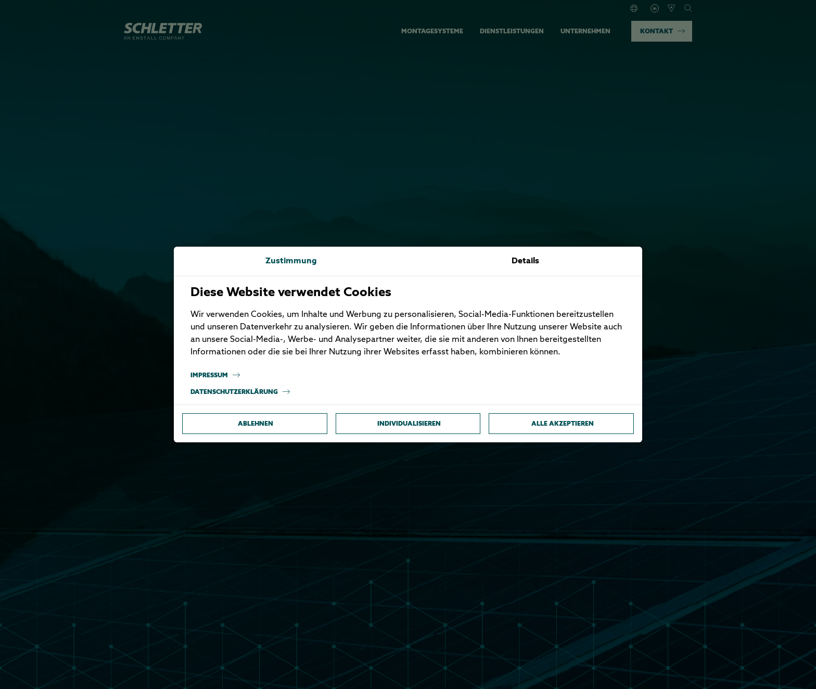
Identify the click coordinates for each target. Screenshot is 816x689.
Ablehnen (255, 423)
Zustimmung (291, 261)
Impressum (215, 375)
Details (525, 261)
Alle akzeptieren (562, 423)
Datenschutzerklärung (240, 392)
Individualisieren (409, 423)
